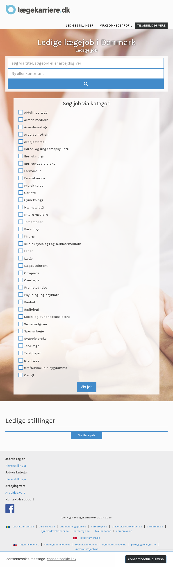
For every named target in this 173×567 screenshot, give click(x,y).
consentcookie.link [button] (61, 559)
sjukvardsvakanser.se (55, 531)
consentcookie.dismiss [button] (146, 559)
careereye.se (47, 526)
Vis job (87, 386)
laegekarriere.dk (90, 537)
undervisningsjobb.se (73, 526)
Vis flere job (86, 435)
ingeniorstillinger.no (114, 544)
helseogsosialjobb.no (57, 544)
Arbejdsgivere (15, 493)
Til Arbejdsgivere (151, 25)
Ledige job (86, 50)
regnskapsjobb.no (86, 544)
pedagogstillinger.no (143, 544)
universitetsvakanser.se (127, 526)
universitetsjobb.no (86, 549)
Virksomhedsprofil (116, 25)
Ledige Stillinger (79, 25)
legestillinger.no (29, 544)
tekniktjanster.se (23, 526)
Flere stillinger (15, 466)
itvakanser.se (102, 531)
